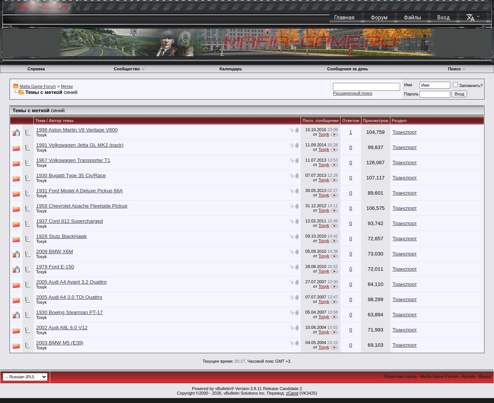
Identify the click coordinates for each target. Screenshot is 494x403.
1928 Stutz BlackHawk (61, 236)
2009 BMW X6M (54, 251)
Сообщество (129, 69)
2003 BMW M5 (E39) (59, 343)
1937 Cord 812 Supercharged (69, 221)
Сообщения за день (347, 69)
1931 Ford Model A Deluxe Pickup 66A (79, 191)
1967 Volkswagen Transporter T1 (73, 160)
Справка (36, 69)
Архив (468, 376)
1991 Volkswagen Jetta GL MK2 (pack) (80, 145)
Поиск (457, 69)
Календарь (231, 69)
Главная (344, 17)
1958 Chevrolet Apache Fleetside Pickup (81, 206)
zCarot (292, 393)
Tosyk (41, 135)
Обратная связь (399, 376)
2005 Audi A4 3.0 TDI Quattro (69, 297)
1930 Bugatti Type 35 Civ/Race (71, 175)
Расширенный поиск (352, 93)
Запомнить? (468, 85)
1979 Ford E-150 (55, 267)
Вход (443, 17)
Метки (67, 86)
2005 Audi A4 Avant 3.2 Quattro (71, 282)
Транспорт (405, 132)
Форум (379, 17)
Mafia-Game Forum (38, 86)
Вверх (485, 376)
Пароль (411, 94)
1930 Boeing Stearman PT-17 (69, 312)
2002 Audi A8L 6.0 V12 (61, 327)
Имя (408, 85)
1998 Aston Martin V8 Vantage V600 (77, 130)
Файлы (412, 17)
